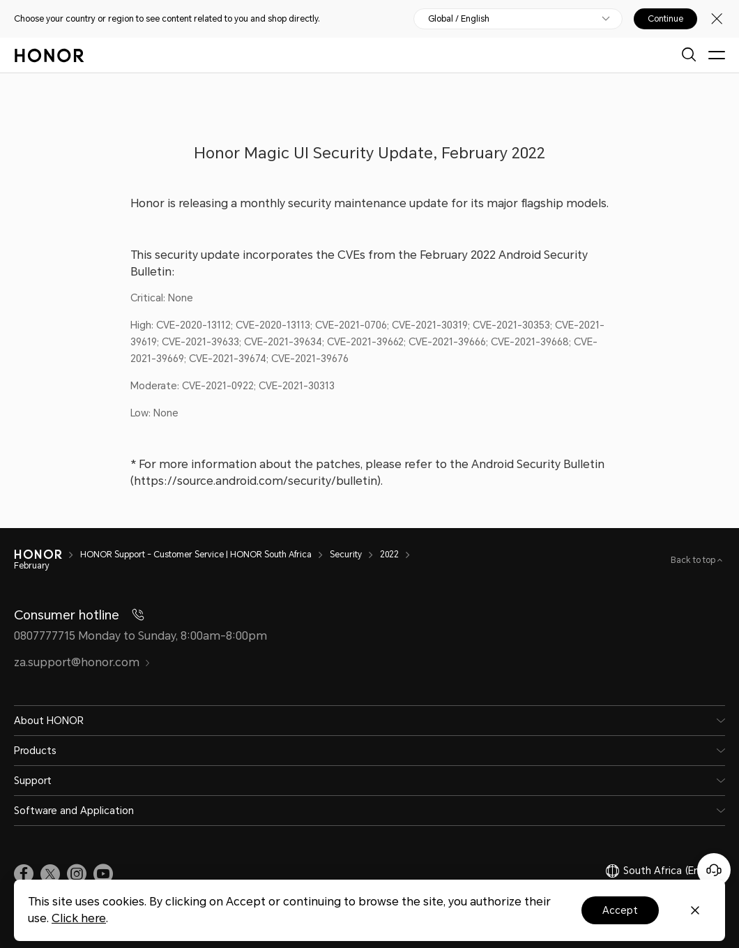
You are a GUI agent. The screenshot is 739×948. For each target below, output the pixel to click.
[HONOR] (47, 554)
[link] (23, 874)
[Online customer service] (714, 870)
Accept (620, 910)
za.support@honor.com (82, 662)
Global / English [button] (458, 19)
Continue (665, 19)
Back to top (694, 560)
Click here (79, 918)
